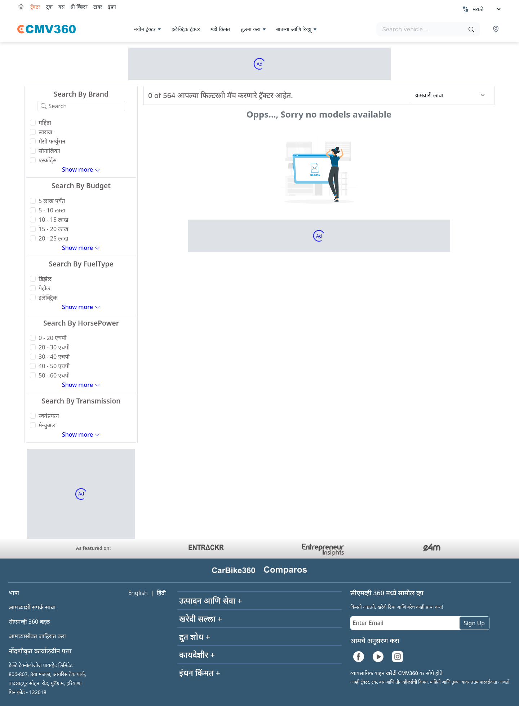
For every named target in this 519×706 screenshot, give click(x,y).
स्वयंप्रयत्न (49, 416)
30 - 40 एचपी (54, 357)
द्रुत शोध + (194, 636)
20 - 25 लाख (53, 238)
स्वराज (45, 132)
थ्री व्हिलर (79, 7)
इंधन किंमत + (199, 672)
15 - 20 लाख (53, 229)
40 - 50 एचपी (54, 366)
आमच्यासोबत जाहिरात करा (37, 636)
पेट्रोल (44, 288)
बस (61, 7)
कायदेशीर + (197, 654)
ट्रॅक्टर (35, 7)
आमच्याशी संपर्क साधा (32, 607)
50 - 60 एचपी (54, 375)
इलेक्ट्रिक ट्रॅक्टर (186, 29)
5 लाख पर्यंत (52, 201)
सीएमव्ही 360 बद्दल (29, 622)
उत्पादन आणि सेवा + (210, 600)
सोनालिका (49, 151)
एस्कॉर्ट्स (48, 160)
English (137, 593)
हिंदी (161, 593)
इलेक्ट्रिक (48, 297)
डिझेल (45, 279)
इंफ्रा (112, 7)
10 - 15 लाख (53, 220)
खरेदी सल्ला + (200, 618)
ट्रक (49, 7)
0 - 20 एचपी (52, 338)
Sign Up (474, 623)
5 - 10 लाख (52, 210)
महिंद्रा (45, 123)
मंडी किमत (220, 29)
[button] (497, 29)
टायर (97, 7)
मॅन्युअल (47, 425)
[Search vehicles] (428, 29)
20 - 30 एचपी (54, 347)
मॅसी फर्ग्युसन (52, 141)
